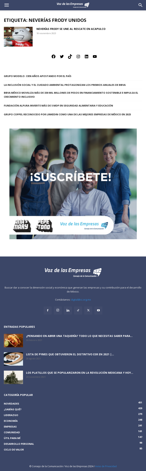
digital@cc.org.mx (81, 299)
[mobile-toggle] (6, 5)
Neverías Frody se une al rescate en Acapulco (71, 29)
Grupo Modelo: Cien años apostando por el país (37, 76)
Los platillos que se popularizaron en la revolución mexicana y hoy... (79, 372)
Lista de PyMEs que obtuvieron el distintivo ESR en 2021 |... (70, 354)
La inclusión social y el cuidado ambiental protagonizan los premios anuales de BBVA (65, 85)
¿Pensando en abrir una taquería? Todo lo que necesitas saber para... (79, 336)
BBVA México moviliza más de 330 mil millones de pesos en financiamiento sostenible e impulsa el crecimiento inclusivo (71, 94)
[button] (140, 5)
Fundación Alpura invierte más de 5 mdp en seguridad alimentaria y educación (58, 105)
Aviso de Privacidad (106, 466)
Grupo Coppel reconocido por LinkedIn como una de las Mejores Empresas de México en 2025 (67, 114)
